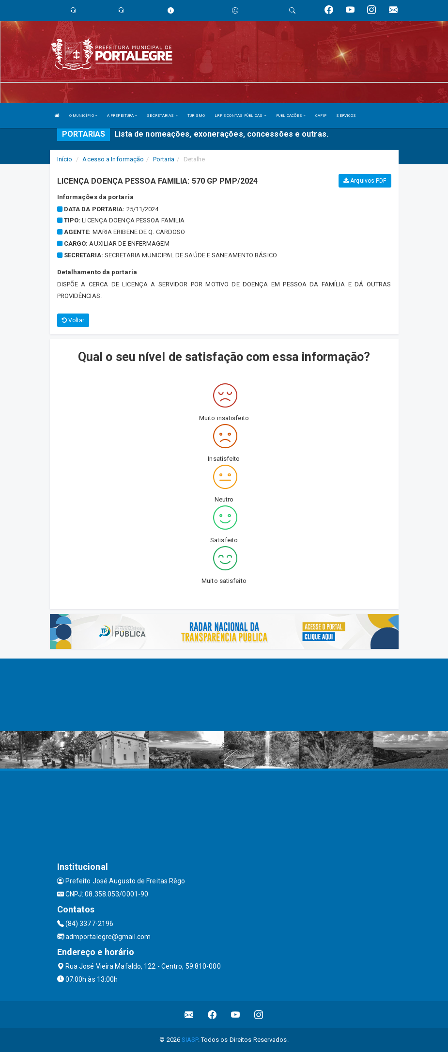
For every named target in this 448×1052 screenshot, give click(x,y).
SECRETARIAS (162, 115)
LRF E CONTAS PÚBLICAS (240, 115)
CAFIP (321, 115)
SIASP (190, 1039)
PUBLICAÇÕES (291, 115)
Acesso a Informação (113, 159)
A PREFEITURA (122, 115)
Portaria (164, 159)
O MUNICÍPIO (83, 115)
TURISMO (196, 115)
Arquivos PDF (364, 180)
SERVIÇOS (346, 115)
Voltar (73, 320)
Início (65, 159)
